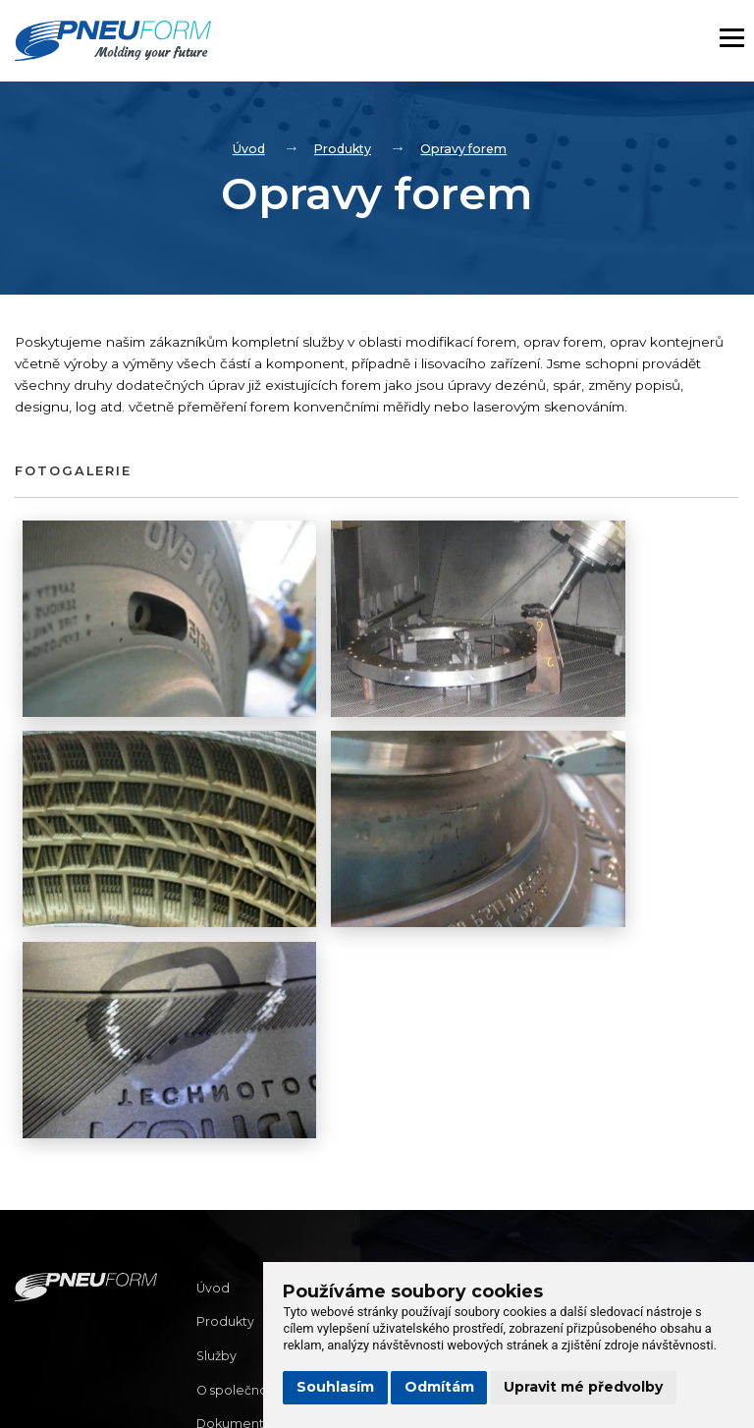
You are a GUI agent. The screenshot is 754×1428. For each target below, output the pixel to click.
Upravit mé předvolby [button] (583, 1387)
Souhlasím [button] (335, 1387)
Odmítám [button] (439, 1387)
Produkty (341, 149)
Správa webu (69, 1396)
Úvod (244, 149)
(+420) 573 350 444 (441, 1206)
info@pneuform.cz (438, 1179)
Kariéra (219, 1281)
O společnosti (242, 1178)
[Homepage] (162, 44)
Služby (218, 1144)
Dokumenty (236, 1212)
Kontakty (226, 1246)
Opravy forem (467, 149)
